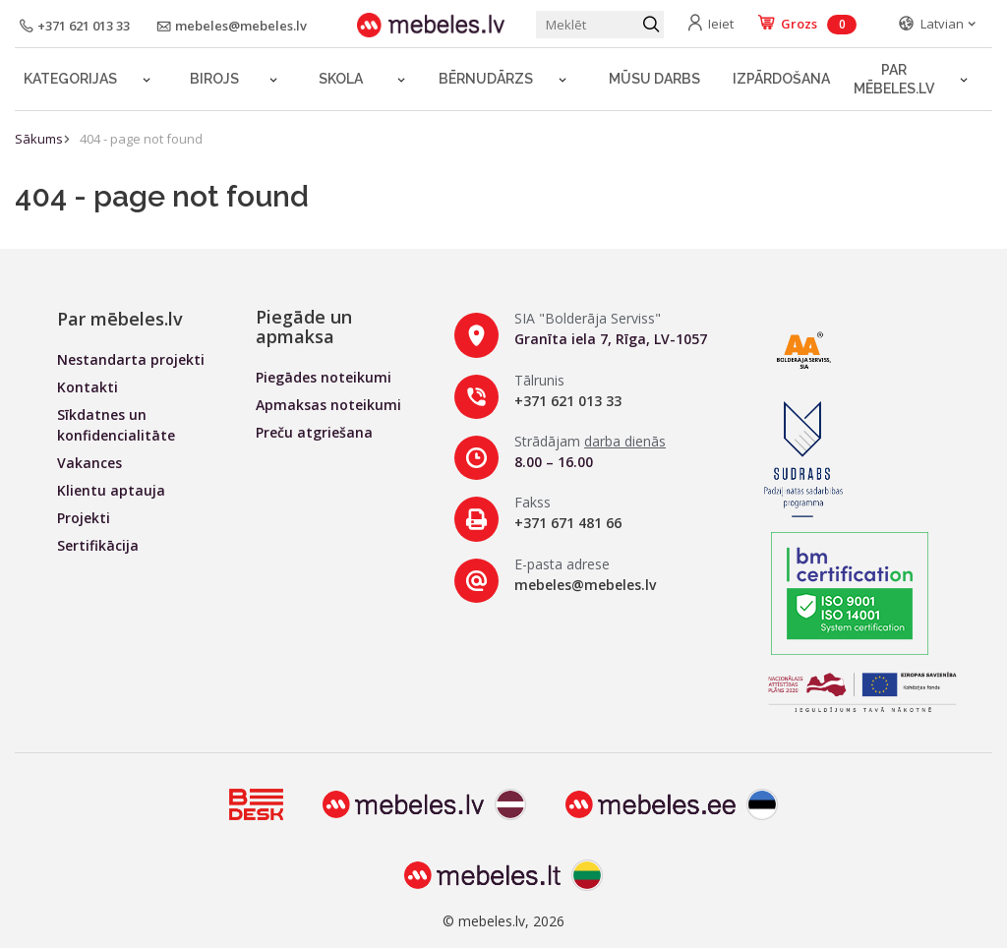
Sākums (39, 139)
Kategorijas (70, 79)
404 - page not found (141, 139)
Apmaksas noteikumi (328, 404)
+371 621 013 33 (568, 400)
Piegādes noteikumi (323, 377)
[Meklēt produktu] (600, 24)
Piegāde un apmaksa (304, 326)
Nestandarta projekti (131, 359)
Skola (341, 79)
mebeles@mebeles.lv (585, 584)
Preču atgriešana (314, 432)
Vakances (89, 462)
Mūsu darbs (654, 79)
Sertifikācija (98, 545)
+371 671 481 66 (568, 522)
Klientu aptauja (111, 490)
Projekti (83, 517)
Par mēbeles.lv (894, 79)
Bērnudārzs (486, 79)
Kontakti (87, 387)
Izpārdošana (781, 79)
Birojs (214, 79)
